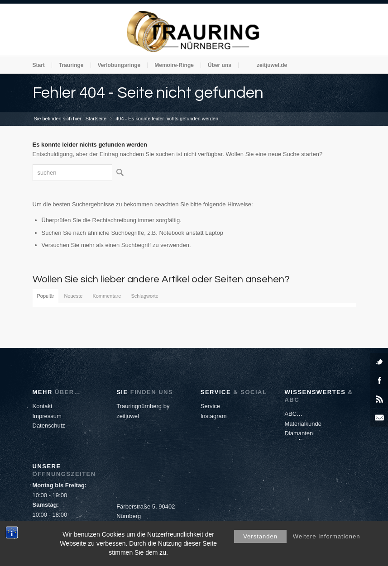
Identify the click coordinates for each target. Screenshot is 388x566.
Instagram (214, 416)
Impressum (47, 416)
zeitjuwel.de (272, 65)
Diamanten (298, 433)
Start (39, 65)
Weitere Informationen (326, 536)
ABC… (293, 413)
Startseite (96, 118)
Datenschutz (49, 425)
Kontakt (43, 406)
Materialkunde (302, 423)
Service (210, 406)
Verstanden (260, 536)
